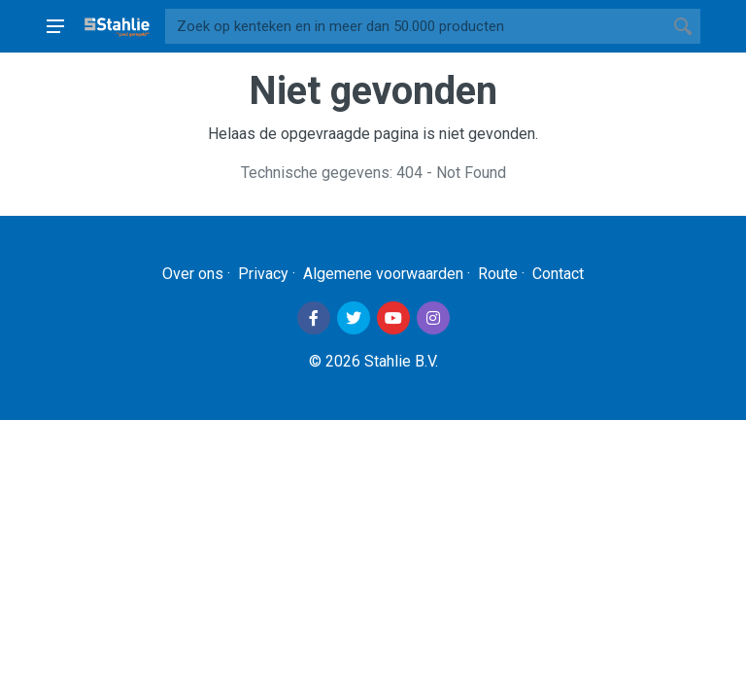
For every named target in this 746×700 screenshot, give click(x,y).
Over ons (192, 273)
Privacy (263, 273)
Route (498, 273)
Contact (558, 273)
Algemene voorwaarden (383, 273)
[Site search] (415, 26)
